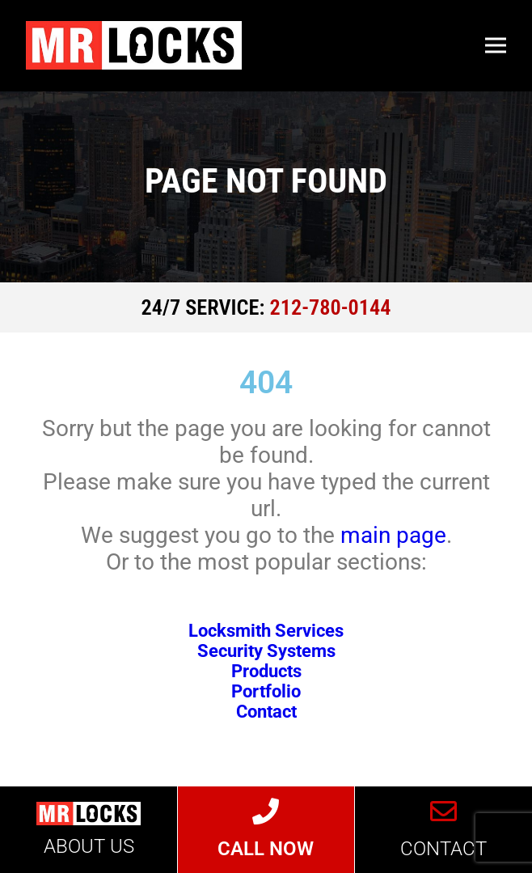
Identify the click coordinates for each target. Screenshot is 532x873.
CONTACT (443, 848)
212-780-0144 (330, 307)
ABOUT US (89, 846)
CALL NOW (265, 848)
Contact (266, 711)
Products (266, 671)
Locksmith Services (266, 631)
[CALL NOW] (266, 812)
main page (393, 535)
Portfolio (266, 691)
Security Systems (266, 651)
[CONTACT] (443, 812)
